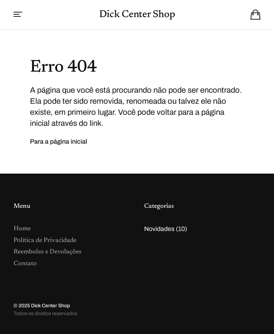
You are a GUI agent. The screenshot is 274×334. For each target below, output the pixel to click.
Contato (25, 264)
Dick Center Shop (137, 15)
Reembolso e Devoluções (47, 252)
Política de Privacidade (45, 240)
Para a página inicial (58, 141)
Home (22, 229)
